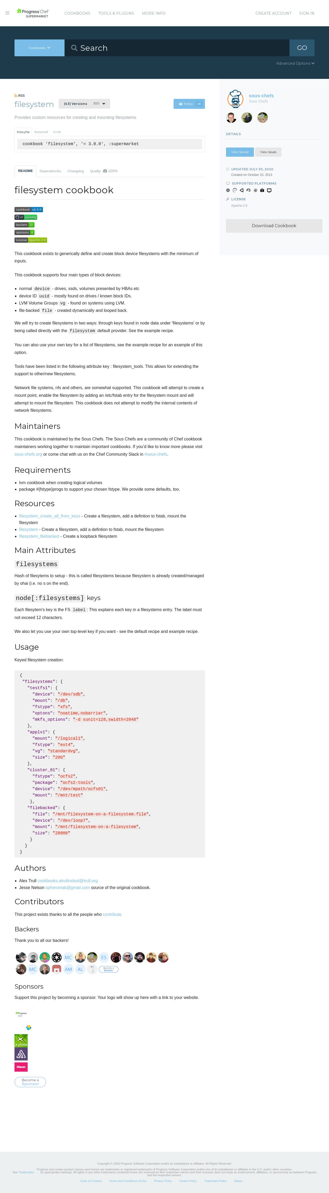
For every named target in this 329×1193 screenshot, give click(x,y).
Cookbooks (77, 13)
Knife (57, 132)
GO (302, 48)
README (25, 171)
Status (238, 1180)
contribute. (112, 914)
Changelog (75, 171)
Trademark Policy (215, 1180)
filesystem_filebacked (39, 536)
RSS (19, 96)
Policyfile (23, 132)
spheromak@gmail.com (68, 887)
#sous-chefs (156, 454)
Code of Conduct (91, 1180)
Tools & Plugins (116, 13)
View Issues (268, 152)
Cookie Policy (188, 1180)
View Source (240, 152)
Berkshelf (41, 132)
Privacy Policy (163, 1180)
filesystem (28, 529)
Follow (190, 103)
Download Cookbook (274, 225)
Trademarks (26, 1172)
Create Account (273, 13)
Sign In (307, 13)
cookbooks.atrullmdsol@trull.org (68, 881)
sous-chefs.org (28, 454)
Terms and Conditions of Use (127, 1180)
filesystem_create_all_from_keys (49, 516)
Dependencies (50, 171)
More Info (153, 13)
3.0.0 (81, 103)
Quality (103, 171)
